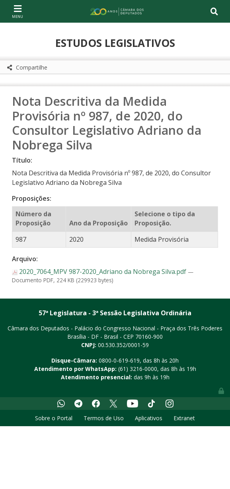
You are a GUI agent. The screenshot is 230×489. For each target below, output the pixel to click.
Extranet (184, 418)
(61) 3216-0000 (137, 369)
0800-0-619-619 (119, 360)
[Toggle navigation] (17, 11)
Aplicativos (148, 418)
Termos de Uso (104, 418)
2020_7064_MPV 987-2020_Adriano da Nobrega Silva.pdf (100, 271)
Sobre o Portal (53, 418)
